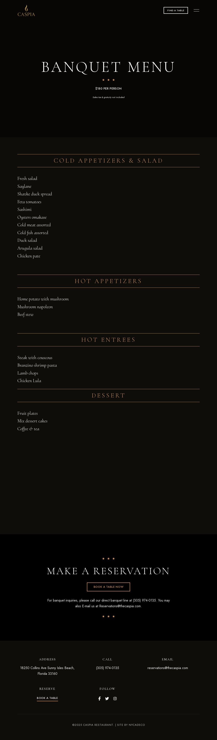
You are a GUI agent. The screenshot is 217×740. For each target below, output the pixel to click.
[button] (176, 10)
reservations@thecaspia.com (167, 667)
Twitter (107, 699)
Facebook (99, 699)
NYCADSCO (137, 725)
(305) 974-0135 (107, 667)
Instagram (115, 699)
